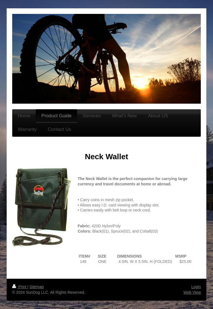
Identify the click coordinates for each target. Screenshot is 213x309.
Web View (192, 292)
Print (19, 287)
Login (196, 287)
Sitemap (36, 287)
